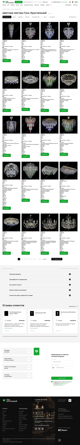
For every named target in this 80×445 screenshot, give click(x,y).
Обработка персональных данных (65, 418)
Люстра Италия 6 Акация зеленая (30, 189)
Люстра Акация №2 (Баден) (66, 143)
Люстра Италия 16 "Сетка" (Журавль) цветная (8, 99)
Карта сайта (61, 414)
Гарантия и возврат (23, 424)
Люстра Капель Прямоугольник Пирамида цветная (67, 190)
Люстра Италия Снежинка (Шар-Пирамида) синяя (10, 242)
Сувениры (4, 422)
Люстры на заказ (22, 426)
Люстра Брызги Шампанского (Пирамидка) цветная (67, 50)
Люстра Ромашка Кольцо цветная (30, 98)
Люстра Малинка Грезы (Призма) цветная (10, 144)
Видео (20, 422)
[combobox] (54, 367)
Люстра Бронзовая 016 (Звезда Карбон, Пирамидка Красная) (29, 242)
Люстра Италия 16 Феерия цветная (49, 143)
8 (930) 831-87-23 (39, 414)
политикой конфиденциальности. (59, 384)
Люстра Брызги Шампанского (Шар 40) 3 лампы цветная (30, 50)
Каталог (8, 9)
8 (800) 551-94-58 (39, 412)
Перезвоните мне (38, 401)
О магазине (21, 411)
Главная (4, 9)
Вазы (3, 418)
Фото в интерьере (23, 418)
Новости (21, 413)
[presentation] (60, 375)
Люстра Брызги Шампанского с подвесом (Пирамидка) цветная (48, 50)
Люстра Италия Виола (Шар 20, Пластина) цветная (10, 189)
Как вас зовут (53, 359)
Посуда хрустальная (6, 420)
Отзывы (20, 420)
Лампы (3, 417)
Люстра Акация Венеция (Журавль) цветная (30, 145)
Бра (3, 413)
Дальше (44, 259)
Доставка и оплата (23, 415)
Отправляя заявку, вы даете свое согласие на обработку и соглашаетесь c (62, 383)
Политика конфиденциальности (65, 416)
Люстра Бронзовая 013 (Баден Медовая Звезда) (67, 242)
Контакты (75, 4)
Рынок (3, 430)
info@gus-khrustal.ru (40, 416)
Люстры (12, 9)
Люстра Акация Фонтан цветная (10, 49)
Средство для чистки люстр (8, 428)
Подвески (4, 424)
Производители (22, 417)
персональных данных (64, 382)
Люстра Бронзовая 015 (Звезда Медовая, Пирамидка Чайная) (48, 242)
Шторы (4, 426)
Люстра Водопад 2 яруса (66, 99)
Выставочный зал (23, 428)
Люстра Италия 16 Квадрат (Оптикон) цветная (47, 190)
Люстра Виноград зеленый (47, 99)
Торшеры (4, 415)
